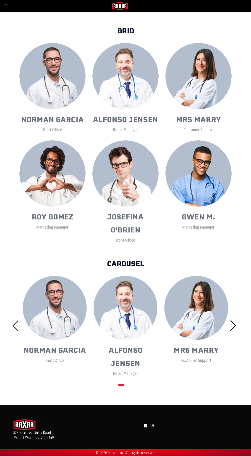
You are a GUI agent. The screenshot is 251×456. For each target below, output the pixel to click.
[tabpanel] (55, 316)
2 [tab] (130, 385)
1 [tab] (121, 385)
